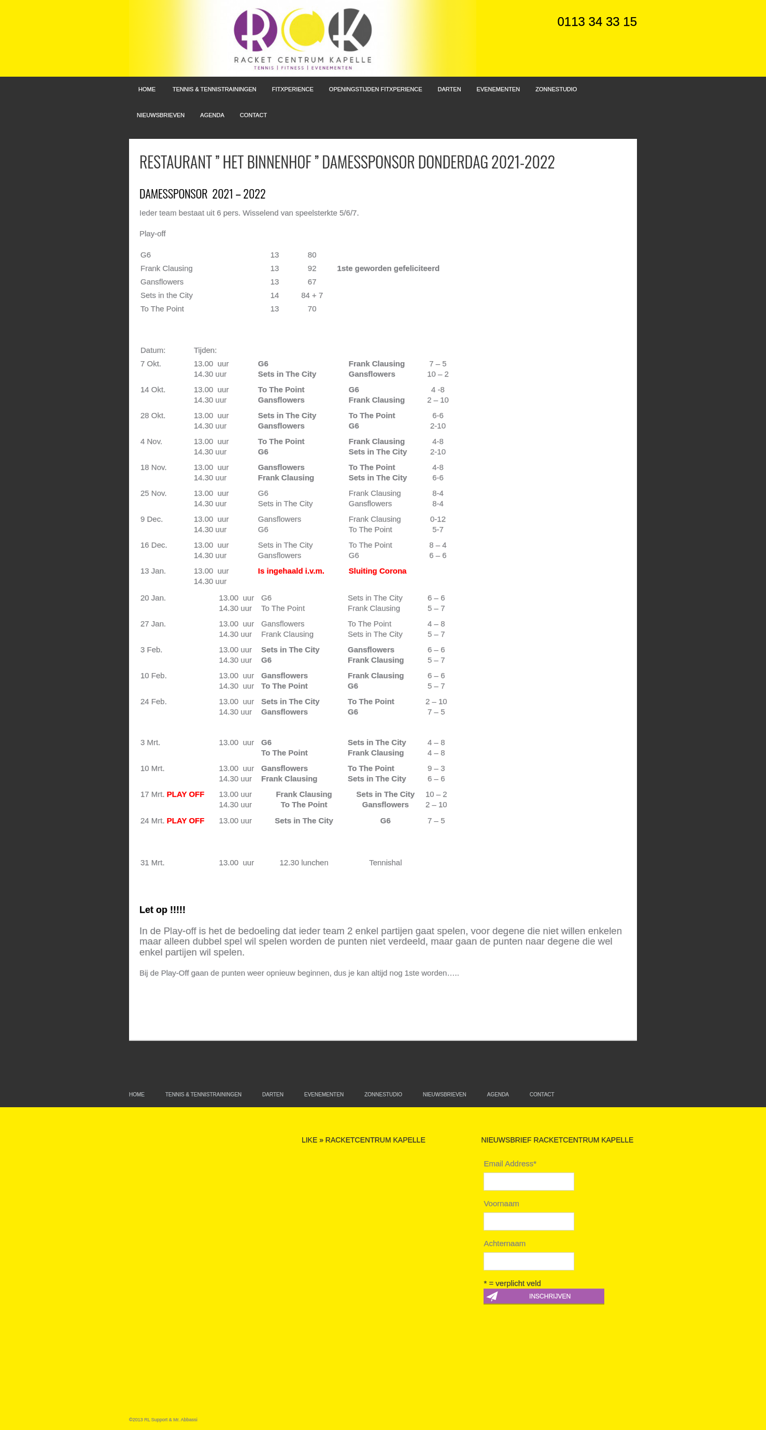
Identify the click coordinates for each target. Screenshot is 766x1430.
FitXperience (293, 89)
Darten (449, 89)
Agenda (212, 115)
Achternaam (505, 1243)
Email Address (510, 1163)
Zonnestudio (556, 89)
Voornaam (501, 1203)
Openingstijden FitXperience (375, 89)
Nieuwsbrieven (161, 115)
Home (146, 89)
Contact (253, 115)
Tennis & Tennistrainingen (215, 89)
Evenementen (498, 89)
